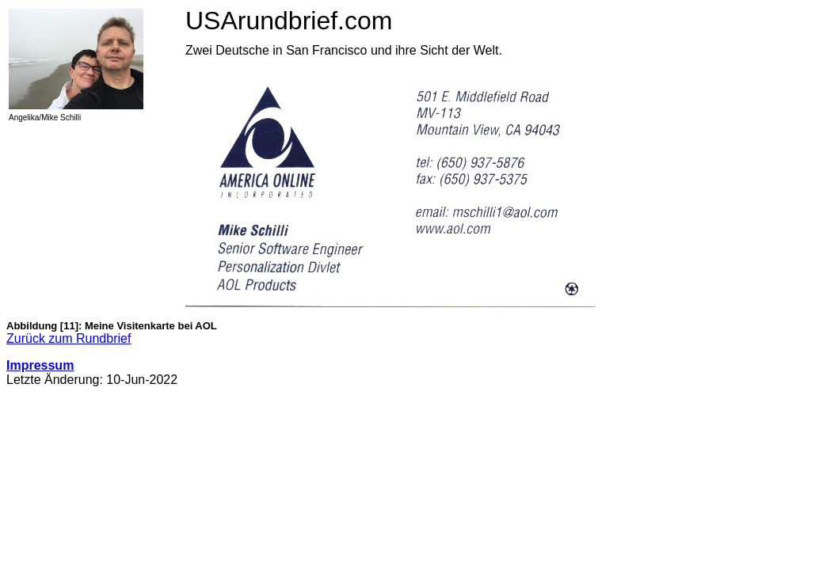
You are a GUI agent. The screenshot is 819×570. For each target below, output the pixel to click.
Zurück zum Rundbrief (68, 338)
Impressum (40, 365)
